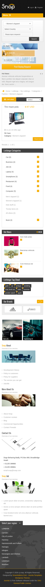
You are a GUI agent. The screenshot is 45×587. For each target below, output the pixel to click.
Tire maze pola (11, 107)
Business (10, 162)
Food (9, 186)
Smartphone (12, 177)
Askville (6, 384)
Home (8, 91)
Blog (5, 421)
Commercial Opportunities (13, 424)
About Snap (8, 414)
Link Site (13, 309)
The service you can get (12, 380)
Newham (5, 564)
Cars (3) (5, 339)
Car (8, 157)
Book (9, 220)
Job (8, 167)
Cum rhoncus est (26, 264)
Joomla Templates (35, 575)
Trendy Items (12, 209)
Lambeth (5, 557)
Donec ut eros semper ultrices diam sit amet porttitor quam (23, 508)
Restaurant (11, 181)
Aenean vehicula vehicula (11, 76)
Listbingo (15, 91)
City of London (7, 536)
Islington (5, 550)
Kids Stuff (11, 205)
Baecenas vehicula (27, 250)
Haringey (5, 547)
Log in (31, 7)
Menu (7, 15)
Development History (11, 370)
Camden (5, 533)
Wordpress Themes (22, 578)
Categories (36, 91)
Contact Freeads (10, 427)
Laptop (10, 172)
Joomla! (7, 581)
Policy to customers (11, 373)
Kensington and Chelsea (11, 554)
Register (39, 7)
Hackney (5, 540)
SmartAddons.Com (20, 575)
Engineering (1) (28, 339)
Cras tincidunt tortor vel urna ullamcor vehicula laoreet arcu (21, 514)
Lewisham (5, 561)
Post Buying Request (22, 66)
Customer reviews (10, 417)
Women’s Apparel (19, 136)
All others (10, 213)
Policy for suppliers (11, 377)
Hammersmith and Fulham (12, 543)
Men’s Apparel (12, 197)
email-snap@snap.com (12, 470)
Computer (11, 191)
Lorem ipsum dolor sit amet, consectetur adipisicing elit (23, 502)
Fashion (5, 94)
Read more (38, 139)
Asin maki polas (26, 237)
